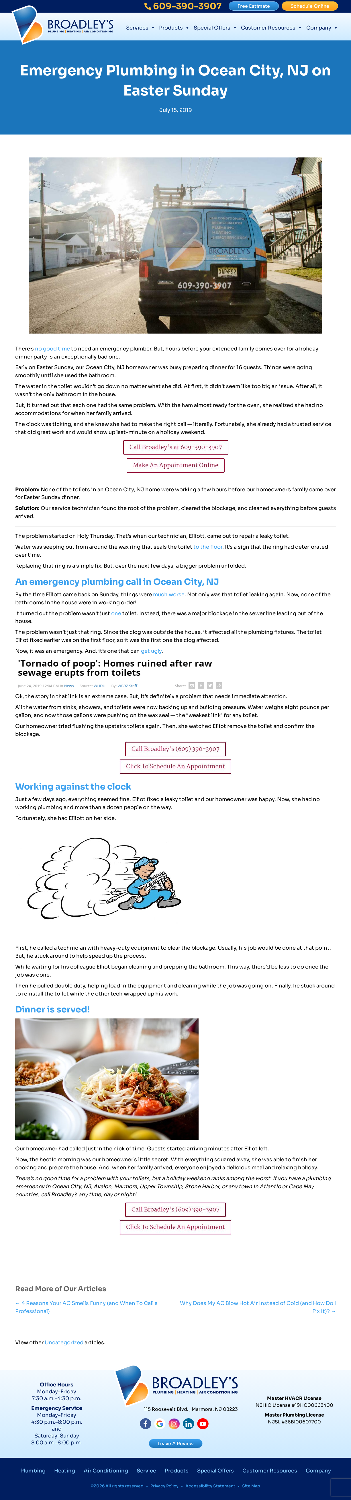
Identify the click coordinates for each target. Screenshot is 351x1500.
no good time (52, 349)
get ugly (151, 651)
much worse (169, 594)
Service (146, 1470)
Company (322, 27)
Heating (64, 1470)
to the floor (207, 547)
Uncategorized (64, 1342)
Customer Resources (271, 27)
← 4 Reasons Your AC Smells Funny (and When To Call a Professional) (86, 1307)
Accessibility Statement (210, 1486)
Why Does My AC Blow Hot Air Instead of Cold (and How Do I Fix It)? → (258, 1307)
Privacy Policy (164, 1486)
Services (140, 27)
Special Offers (215, 27)
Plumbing (33, 1470)
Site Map (251, 1486)
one (116, 613)
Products (174, 27)
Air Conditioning (106, 1470)
